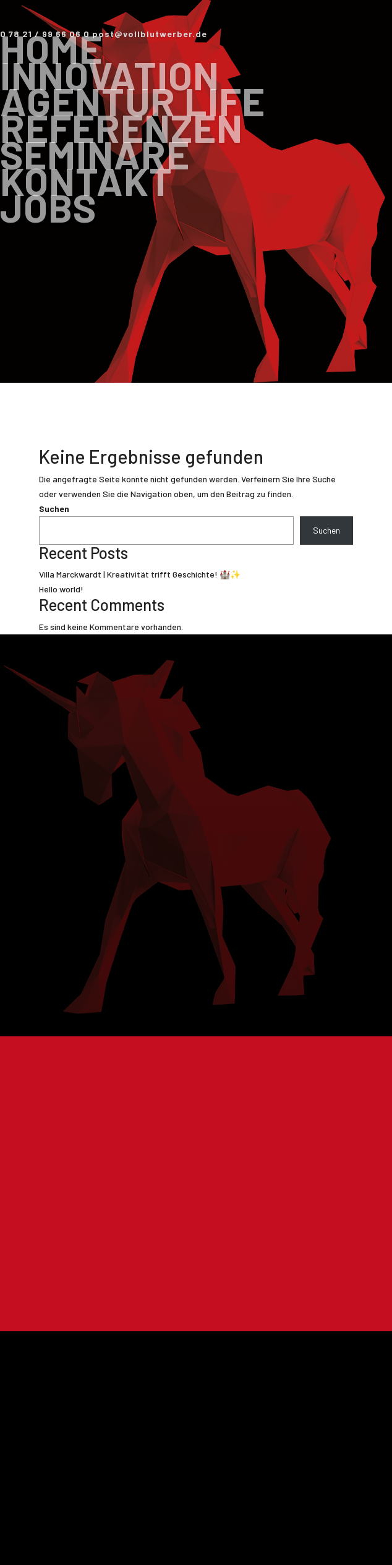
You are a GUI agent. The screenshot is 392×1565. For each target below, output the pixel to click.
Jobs (48, 207)
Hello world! (61, 589)
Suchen (54, 508)
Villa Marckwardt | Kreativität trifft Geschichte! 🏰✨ (140, 574)
